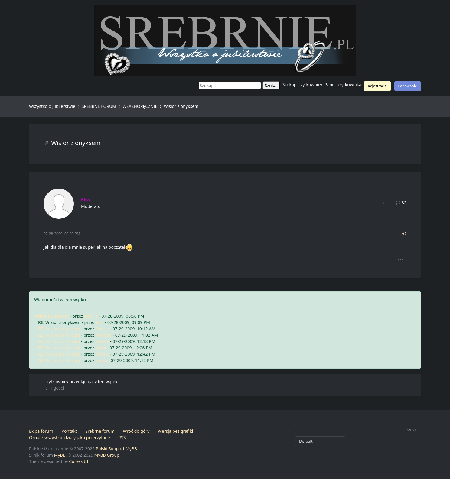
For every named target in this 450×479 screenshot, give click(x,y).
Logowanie (407, 86)
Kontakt (69, 431)
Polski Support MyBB (116, 448)
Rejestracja (377, 86)
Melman (103, 335)
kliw (100, 322)
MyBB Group (106, 455)
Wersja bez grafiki (175, 431)
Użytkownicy (310, 84)
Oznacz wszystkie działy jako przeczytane (69, 437)
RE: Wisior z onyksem (59, 329)
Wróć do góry (136, 431)
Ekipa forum (41, 431)
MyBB (60, 455)
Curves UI (78, 461)
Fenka (101, 360)
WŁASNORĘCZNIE (139, 106)
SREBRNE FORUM (99, 106)
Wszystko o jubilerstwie (52, 106)
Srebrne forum (99, 431)
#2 (404, 233)
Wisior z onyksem (51, 316)
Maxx (100, 348)
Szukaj (288, 84)
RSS (122, 437)
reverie (91, 316)
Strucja (102, 329)
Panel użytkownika (342, 84)
